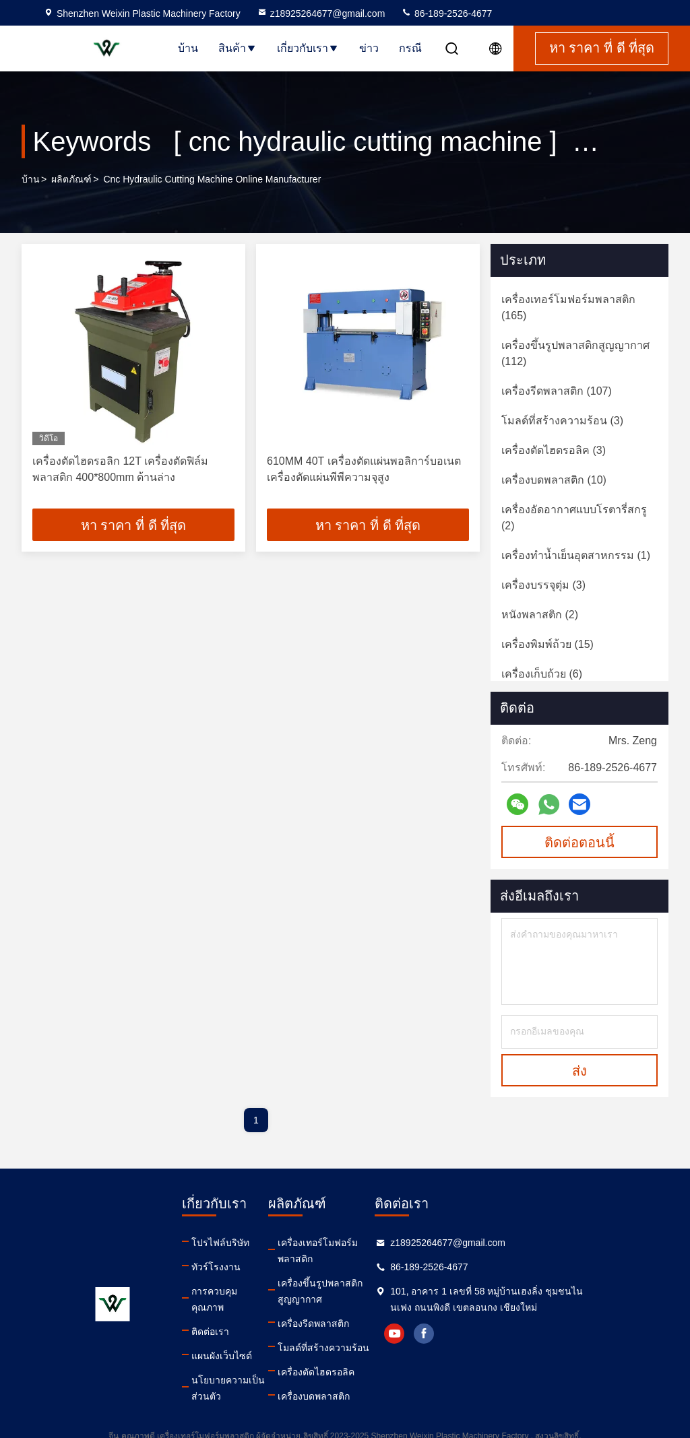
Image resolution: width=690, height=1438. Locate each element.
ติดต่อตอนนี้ (579, 842)
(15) (547, 644)
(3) (562, 420)
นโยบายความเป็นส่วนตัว (237, 1372)
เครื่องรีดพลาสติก (336, 1307)
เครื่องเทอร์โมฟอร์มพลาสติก (358, 1242)
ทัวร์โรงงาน (216, 1267)
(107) (556, 391)
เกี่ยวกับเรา (308, 48)
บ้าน (188, 48)
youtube (445, 1333)
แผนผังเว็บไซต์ (221, 1339)
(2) (574, 517)
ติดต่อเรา (210, 1315)
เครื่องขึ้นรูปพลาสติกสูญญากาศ (357, 1275)
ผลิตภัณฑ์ (71, 179)
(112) (575, 353)
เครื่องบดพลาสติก (337, 1380)
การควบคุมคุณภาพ (230, 1291)
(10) (553, 480)
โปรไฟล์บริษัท (220, 1242)
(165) (568, 307)
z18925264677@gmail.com (321, 13)
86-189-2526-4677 (446, 13)
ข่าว (369, 48)
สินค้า (237, 48)
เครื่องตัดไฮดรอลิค (339, 1355)
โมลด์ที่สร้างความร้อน (346, 1331)
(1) (575, 555)
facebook (475, 1333)
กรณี (410, 48)
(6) (541, 674)
